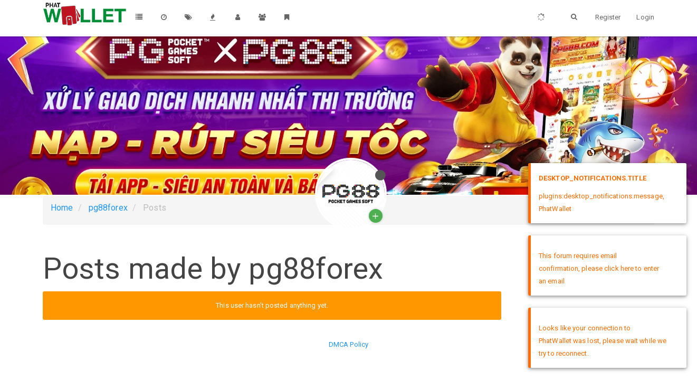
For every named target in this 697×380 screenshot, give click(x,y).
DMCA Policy (348, 344)
